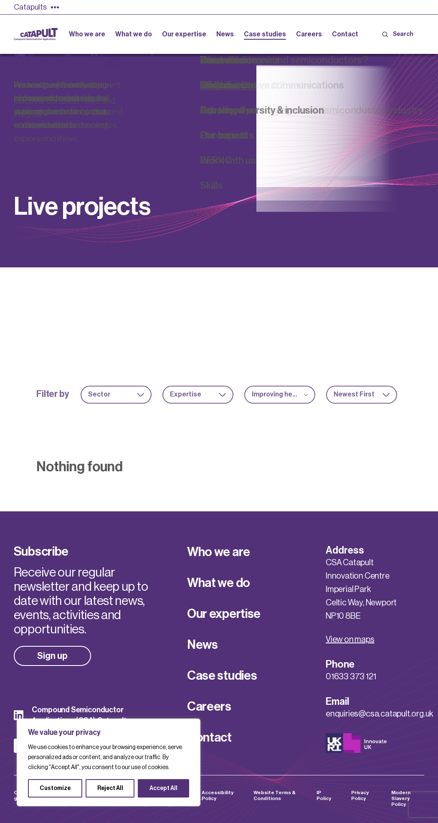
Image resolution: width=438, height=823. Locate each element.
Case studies (222, 675)
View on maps (350, 639)
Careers (209, 706)
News (202, 644)
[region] (108, 762)
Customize (55, 788)
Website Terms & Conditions (274, 795)
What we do (218, 583)
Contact (209, 737)
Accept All (163, 788)
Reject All (110, 788)
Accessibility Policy (217, 795)
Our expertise (224, 613)
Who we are (218, 552)
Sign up (52, 655)
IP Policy (323, 795)
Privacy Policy (360, 795)
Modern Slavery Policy (400, 798)
